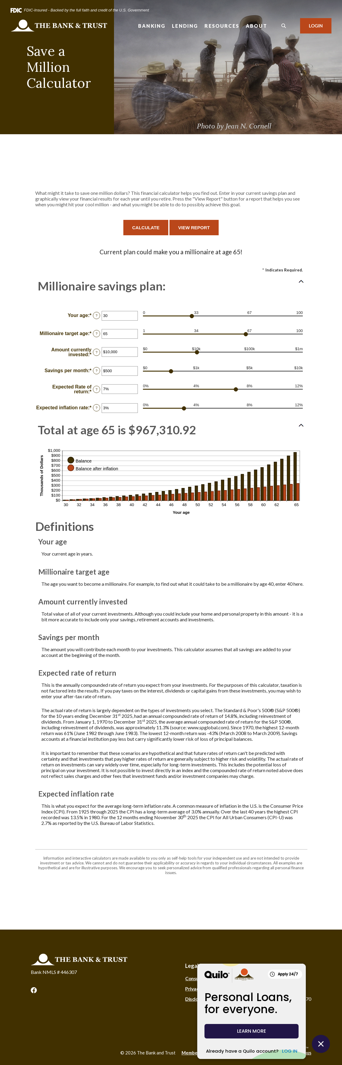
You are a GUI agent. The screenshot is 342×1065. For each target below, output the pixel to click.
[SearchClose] (284, 25)
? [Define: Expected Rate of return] (96, 389)
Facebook (34, 990)
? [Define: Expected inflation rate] (96, 408)
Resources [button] (221, 26)
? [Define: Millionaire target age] (96, 333)
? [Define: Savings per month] (96, 370)
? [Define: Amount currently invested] (96, 352)
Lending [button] (185, 26)
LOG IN (289, 1051)
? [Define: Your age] (96, 315)
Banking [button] (151, 26)
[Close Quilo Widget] (321, 1044)
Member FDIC (196, 1052)
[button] (171, 286)
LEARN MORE (251, 1031)
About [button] (256, 26)
